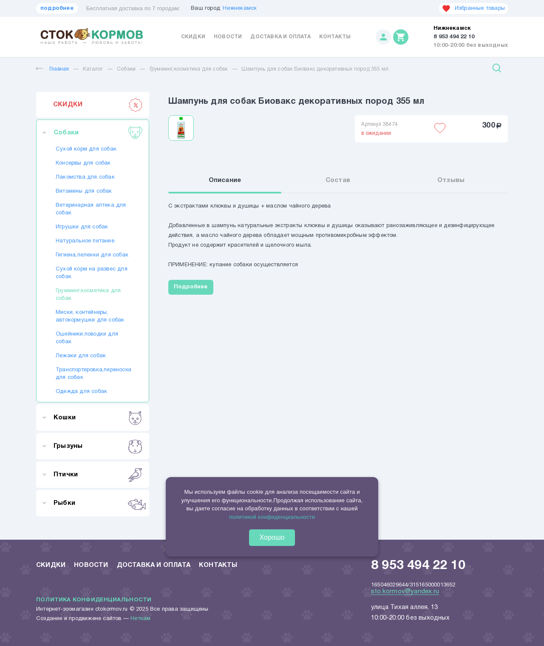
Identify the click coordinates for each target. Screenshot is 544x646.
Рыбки (98, 503)
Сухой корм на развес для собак (92, 273)
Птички (98, 474)
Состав (338, 180)
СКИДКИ (98, 104)
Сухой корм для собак (86, 149)
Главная (52, 69)
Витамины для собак (84, 191)
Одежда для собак (81, 391)
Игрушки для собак (82, 227)
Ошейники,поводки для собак (87, 338)
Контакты (335, 36)
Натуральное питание (85, 241)
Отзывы (451, 180)
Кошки (98, 417)
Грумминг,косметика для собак (189, 69)
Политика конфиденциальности (93, 600)
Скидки (193, 36)
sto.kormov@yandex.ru (405, 592)
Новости (228, 36)
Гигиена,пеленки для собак (92, 255)
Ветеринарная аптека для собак (91, 209)
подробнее (57, 8)
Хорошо (272, 537)
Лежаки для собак (81, 356)
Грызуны (98, 446)
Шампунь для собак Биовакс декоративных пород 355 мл (314, 69)
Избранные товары (473, 8)
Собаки (126, 69)
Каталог (93, 69)
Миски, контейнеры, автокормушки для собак (90, 316)
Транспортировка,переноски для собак (93, 373)
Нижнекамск (240, 8)
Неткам (140, 618)
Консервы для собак (83, 163)
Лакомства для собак (85, 177)
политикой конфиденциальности (272, 516)
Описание (225, 180)
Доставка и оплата (280, 36)
